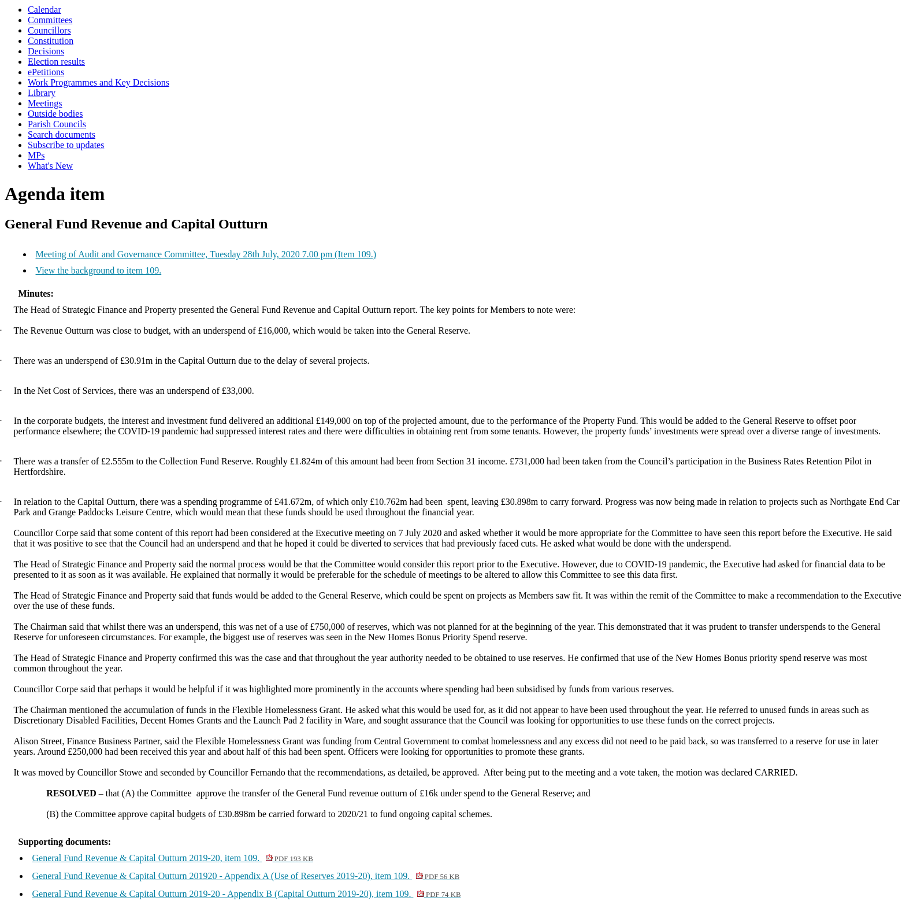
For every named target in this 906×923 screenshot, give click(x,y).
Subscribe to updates (66, 145)
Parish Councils (57, 124)
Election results (56, 62)
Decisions (46, 51)
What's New (50, 166)
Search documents (61, 134)
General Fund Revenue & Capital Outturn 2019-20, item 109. (172, 858)
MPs (36, 155)
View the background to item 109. (99, 270)
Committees (50, 20)
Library (41, 93)
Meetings (45, 103)
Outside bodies (55, 114)
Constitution (50, 41)
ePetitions (46, 72)
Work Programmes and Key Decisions (98, 82)
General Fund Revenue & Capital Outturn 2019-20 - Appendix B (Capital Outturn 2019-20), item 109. (246, 894)
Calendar (44, 9)
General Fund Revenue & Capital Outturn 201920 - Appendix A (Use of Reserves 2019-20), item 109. (246, 876)
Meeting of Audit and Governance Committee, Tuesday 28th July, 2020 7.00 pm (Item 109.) (206, 254)
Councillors (49, 30)
